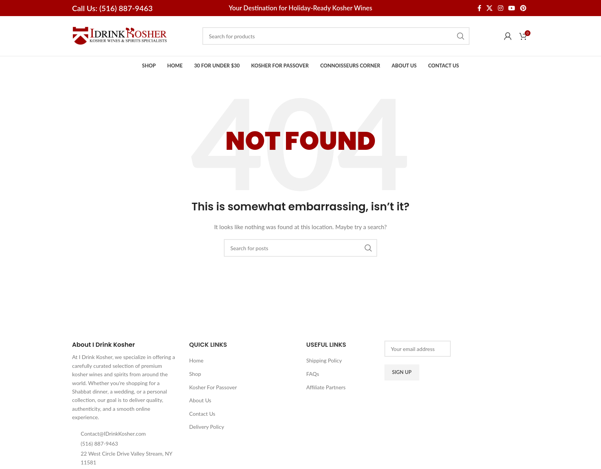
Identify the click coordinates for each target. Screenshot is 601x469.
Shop (195, 374)
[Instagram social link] (500, 8)
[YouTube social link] (511, 8)
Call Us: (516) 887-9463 (112, 8)
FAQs (312, 374)
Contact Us (202, 413)
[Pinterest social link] (523, 8)
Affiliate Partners (326, 387)
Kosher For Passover (213, 387)
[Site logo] (120, 35)
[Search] (336, 36)
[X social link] (489, 8)
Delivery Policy (206, 426)
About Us (200, 400)
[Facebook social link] (479, 8)
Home (196, 360)
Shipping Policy (324, 360)
